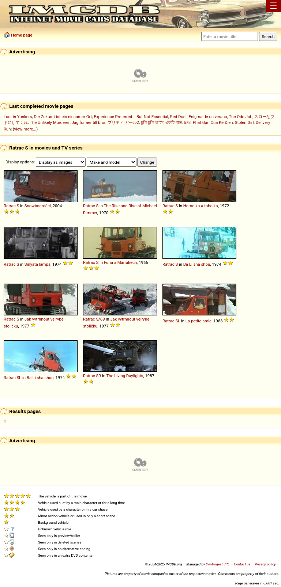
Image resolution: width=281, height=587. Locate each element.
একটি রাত (173, 122)
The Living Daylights (124, 375)
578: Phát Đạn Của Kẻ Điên (208, 122)
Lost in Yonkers (18, 116)
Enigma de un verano (207, 116)
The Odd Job (240, 116)
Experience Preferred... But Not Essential (131, 116)
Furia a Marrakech (120, 262)
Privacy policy (265, 564)
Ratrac (10, 205)
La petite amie (198, 320)
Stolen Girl (244, 122)
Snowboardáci (38, 205)
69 (102, 319)
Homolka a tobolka (200, 205)
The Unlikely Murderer (50, 122)
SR (98, 375)
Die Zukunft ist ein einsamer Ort (63, 116)
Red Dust (178, 116)
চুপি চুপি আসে (152, 122)
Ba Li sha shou (196, 264)
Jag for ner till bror (89, 122)
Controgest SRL (217, 564)
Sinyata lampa (37, 264)
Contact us (242, 564)
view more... (25, 129)
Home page (21, 35)
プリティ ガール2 (123, 122)
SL (177, 320)
